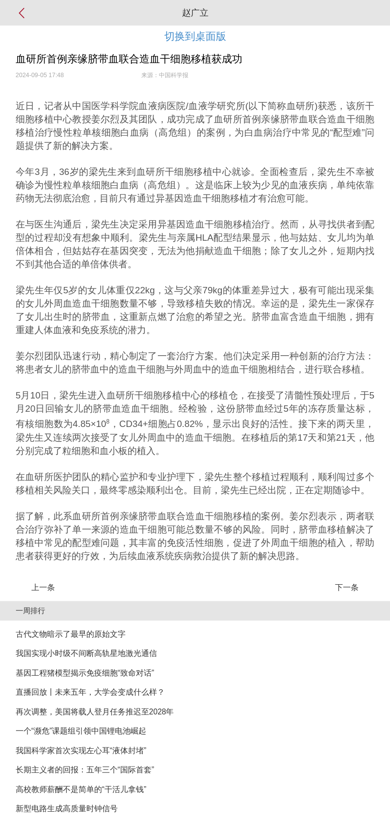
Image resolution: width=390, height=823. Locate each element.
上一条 (43, 587)
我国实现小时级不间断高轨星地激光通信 (86, 653)
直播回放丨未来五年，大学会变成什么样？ (90, 692)
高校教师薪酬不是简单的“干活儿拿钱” (81, 789)
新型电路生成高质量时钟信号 (67, 808)
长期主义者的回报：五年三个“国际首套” (85, 770)
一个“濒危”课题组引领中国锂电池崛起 (81, 731)
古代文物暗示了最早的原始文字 (71, 634)
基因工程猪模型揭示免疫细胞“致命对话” (85, 673)
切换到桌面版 (195, 36)
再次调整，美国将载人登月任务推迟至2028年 (95, 712)
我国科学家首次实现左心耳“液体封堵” (81, 750)
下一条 (347, 587)
